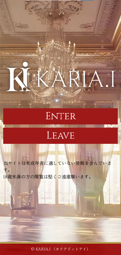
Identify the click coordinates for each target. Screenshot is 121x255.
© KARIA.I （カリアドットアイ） (60, 249)
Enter (60, 116)
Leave (60, 135)
